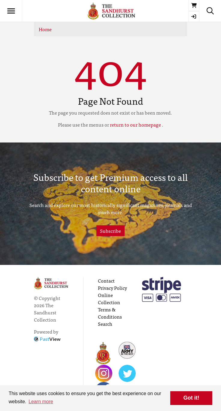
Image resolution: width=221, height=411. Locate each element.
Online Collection (109, 298)
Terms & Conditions (110, 312)
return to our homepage (135, 124)
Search (105, 324)
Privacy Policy (112, 288)
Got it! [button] (191, 398)
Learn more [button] (41, 401)
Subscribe (110, 231)
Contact (106, 280)
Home (45, 29)
